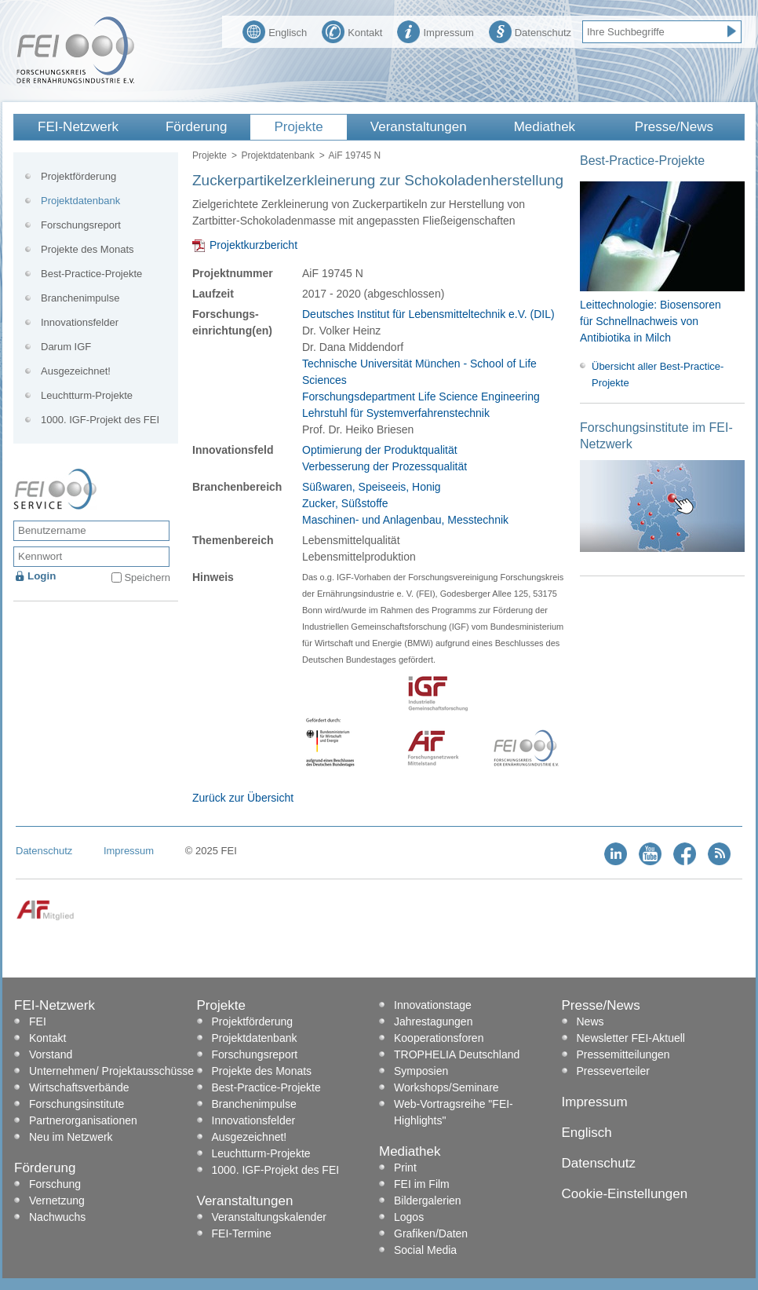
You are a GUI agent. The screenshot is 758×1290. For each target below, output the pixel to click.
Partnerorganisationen (83, 1120)
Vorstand (50, 1054)
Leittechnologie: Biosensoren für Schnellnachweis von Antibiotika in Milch (650, 321)
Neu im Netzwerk (71, 1137)
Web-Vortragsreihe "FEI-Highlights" (453, 1112)
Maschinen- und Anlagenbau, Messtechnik (405, 519)
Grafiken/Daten (431, 1233)
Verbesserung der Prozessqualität (384, 466)
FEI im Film (422, 1184)
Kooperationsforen (438, 1038)
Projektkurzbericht (253, 245)
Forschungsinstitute (76, 1104)
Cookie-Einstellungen (625, 1193)
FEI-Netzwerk (78, 126)
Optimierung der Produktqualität (379, 450)
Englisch (274, 30)
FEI (37, 1021)
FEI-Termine (241, 1233)
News (590, 1021)
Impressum (435, 30)
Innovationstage (433, 1005)
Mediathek (544, 126)
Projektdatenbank (277, 155)
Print (405, 1167)
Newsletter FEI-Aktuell (631, 1038)
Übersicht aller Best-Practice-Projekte (657, 374)
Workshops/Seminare (446, 1087)
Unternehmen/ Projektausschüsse (111, 1071)
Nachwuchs (57, 1217)
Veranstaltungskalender (269, 1217)
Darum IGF (66, 347)
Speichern (147, 577)
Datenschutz (530, 30)
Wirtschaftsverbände (79, 1087)
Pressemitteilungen (623, 1054)
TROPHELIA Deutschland (456, 1054)
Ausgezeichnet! (76, 371)
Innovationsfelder (79, 322)
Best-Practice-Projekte (91, 274)
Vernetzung (57, 1200)
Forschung (55, 1184)
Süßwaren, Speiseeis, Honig (371, 487)
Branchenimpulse (80, 298)
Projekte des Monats (87, 249)
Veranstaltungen (418, 126)
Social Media (425, 1250)
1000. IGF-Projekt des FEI (100, 420)
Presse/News (674, 126)
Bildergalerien (427, 1200)
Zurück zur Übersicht (242, 797)
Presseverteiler (613, 1071)
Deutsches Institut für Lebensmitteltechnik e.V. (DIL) (428, 314)
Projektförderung (78, 176)
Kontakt (352, 30)
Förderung (196, 126)
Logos (409, 1217)
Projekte (298, 126)
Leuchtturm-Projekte (87, 395)
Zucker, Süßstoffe (345, 503)
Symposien (421, 1071)
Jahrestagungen (433, 1021)
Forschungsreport (81, 225)
